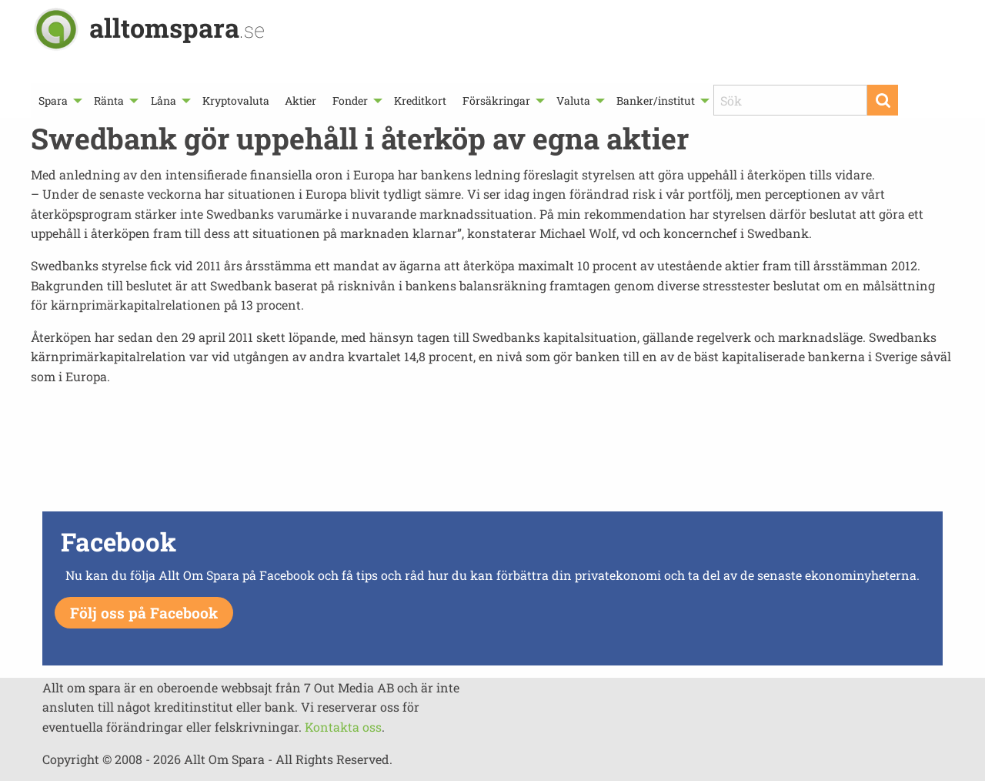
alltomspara (177, 27)
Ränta (109, 100)
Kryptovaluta (235, 100)
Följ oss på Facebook (144, 612)
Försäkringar (496, 100)
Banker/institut (655, 100)
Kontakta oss (343, 727)
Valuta (573, 100)
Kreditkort (420, 100)
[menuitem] (58, 100)
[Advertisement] (492, 453)
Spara (53, 100)
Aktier (300, 100)
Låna (163, 100)
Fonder (350, 100)
